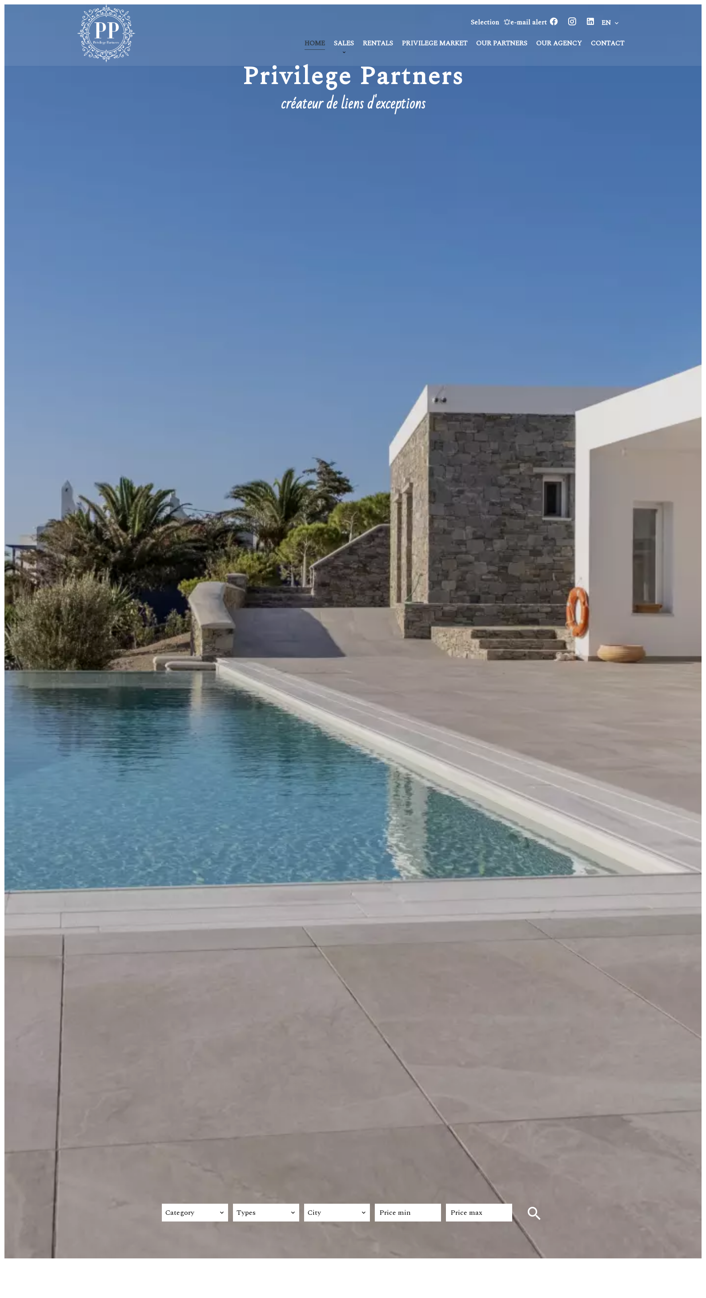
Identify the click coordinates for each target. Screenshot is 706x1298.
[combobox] (195, 1212)
